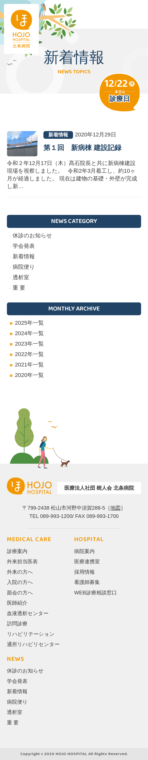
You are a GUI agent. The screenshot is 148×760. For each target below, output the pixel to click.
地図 (115, 508)
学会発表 (24, 246)
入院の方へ (20, 582)
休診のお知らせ (32, 235)
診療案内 (17, 551)
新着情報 (24, 256)
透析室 (21, 277)
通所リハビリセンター (33, 644)
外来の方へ (20, 572)
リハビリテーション (31, 634)
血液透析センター (28, 613)
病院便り (24, 267)
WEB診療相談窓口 (95, 593)
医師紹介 (17, 603)
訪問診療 (17, 624)
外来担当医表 (22, 561)
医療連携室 (87, 561)
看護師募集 (87, 582)
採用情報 (84, 572)
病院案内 (84, 551)
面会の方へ (20, 593)
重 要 (19, 288)
